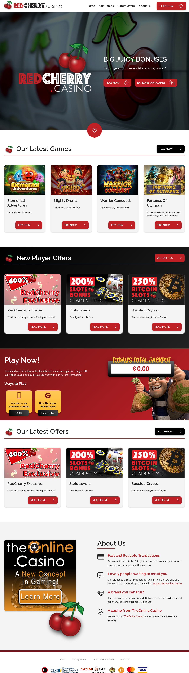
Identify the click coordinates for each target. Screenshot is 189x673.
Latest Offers (126, 5)
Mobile (19, 413)
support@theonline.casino (167, 583)
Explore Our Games (155, 82)
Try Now (28, 225)
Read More (42, 327)
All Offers (169, 258)
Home (91, 5)
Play (171, 6)
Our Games (106, 5)
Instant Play (48, 413)
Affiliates (125, 659)
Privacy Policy (79, 659)
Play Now (117, 82)
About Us (145, 5)
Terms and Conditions (103, 659)
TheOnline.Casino (133, 616)
